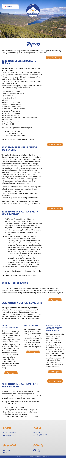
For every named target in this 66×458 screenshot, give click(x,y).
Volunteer (9, 453)
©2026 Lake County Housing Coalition (24, 456)
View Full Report (54, 58)
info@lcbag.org (11, 435)
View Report (55, 300)
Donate (7, 450)
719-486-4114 (11, 433)
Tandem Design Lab (46, 456)
